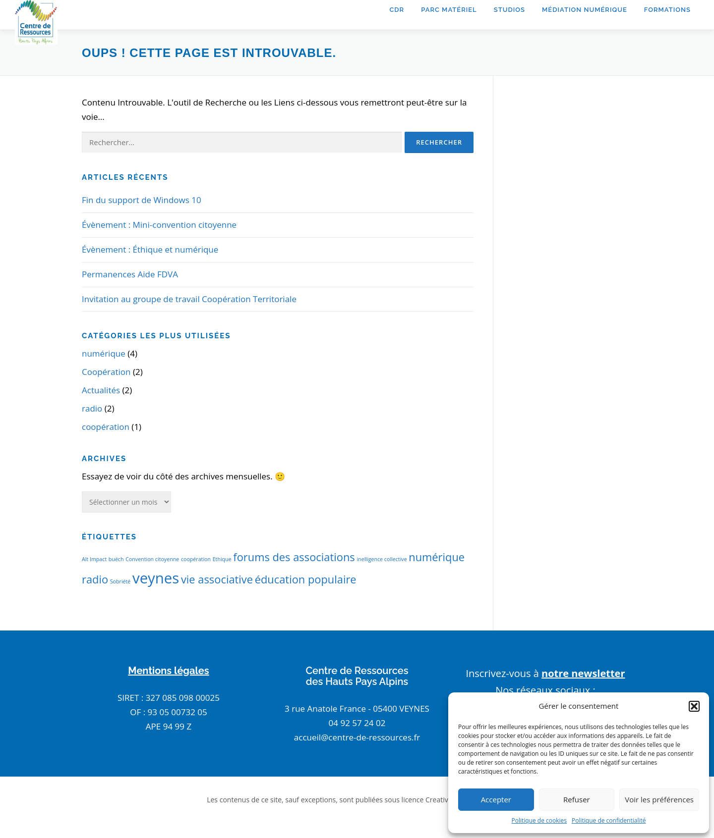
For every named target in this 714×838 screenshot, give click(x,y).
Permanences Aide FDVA (130, 274)
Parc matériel (449, 9)
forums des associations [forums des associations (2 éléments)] (294, 557)
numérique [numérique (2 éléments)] (437, 557)
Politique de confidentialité (609, 820)
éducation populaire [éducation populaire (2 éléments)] (306, 579)
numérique (103, 353)
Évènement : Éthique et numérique (150, 249)
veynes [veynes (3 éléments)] (155, 578)
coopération (105, 426)
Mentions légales (168, 671)
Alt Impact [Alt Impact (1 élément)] (94, 559)
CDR (396, 9)
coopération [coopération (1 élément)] (196, 559)
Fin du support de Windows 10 (141, 200)
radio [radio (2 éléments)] (95, 579)
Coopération (106, 371)
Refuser (576, 799)
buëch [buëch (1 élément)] (116, 559)
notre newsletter (583, 673)
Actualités (101, 390)
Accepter (496, 799)
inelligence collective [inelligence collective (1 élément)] (382, 559)
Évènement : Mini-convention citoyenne (159, 224)
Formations (667, 9)
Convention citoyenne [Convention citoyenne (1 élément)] (152, 559)
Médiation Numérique (584, 9)
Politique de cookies (539, 820)
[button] (694, 706)
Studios (509, 9)
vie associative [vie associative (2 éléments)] (217, 579)
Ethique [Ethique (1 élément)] (222, 559)
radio (92, 408)
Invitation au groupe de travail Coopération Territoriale (189, 299)
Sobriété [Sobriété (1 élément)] (120, 581)
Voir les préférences (659, 799)
